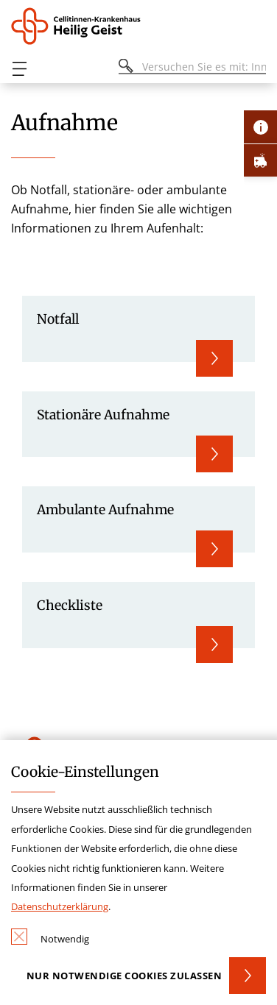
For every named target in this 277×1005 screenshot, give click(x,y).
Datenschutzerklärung (59, 906)
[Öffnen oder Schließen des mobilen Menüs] (19, 69)
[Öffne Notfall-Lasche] (260, 160)
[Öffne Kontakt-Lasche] (260, 126)
